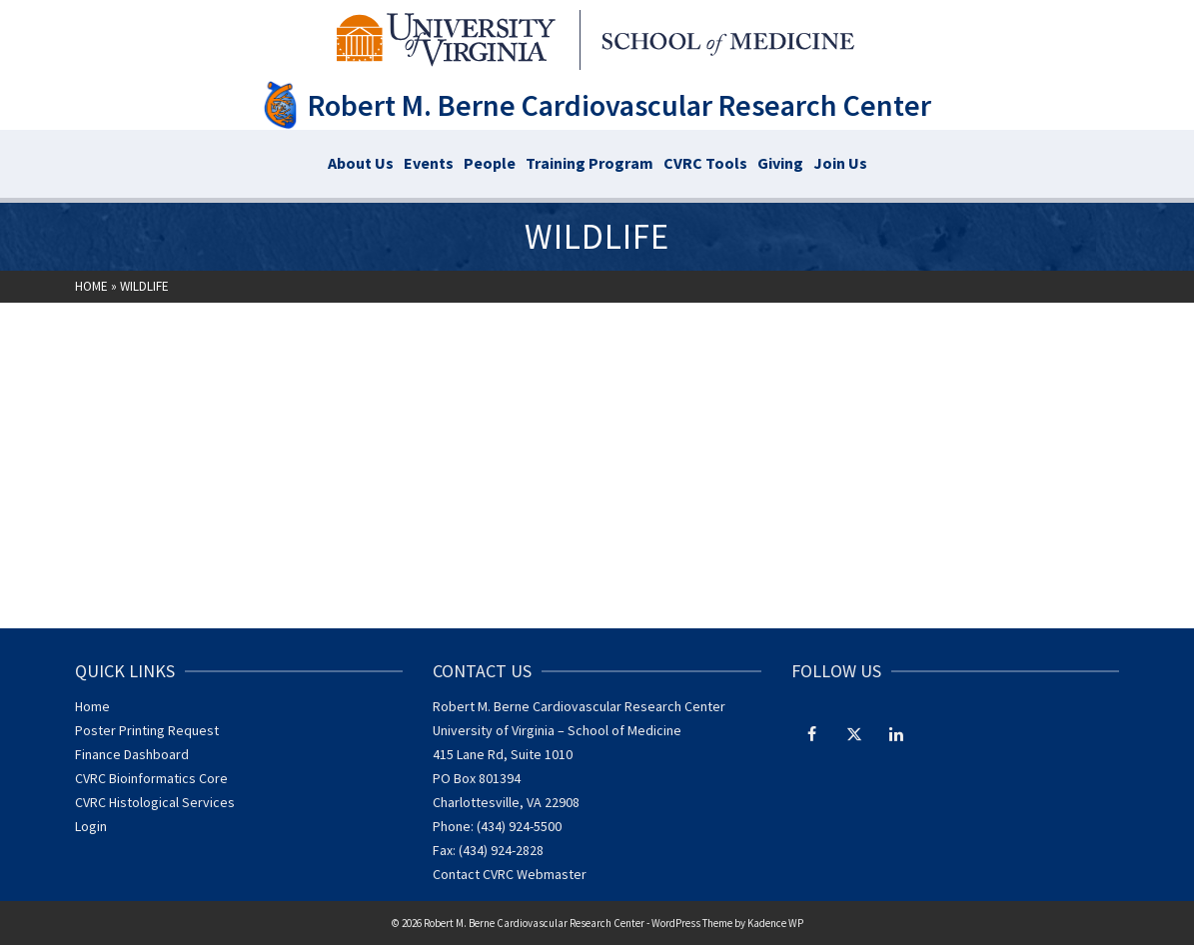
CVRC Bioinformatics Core (151, 778)
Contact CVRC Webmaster (510, 874)
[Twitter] (854, 733)
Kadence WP (775, 923)
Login (91, 826)
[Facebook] (812, 733)
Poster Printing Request (147, 730)
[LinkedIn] (896, 733)
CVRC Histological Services (155, 802)
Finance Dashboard (132, 754)
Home (92, 706)
